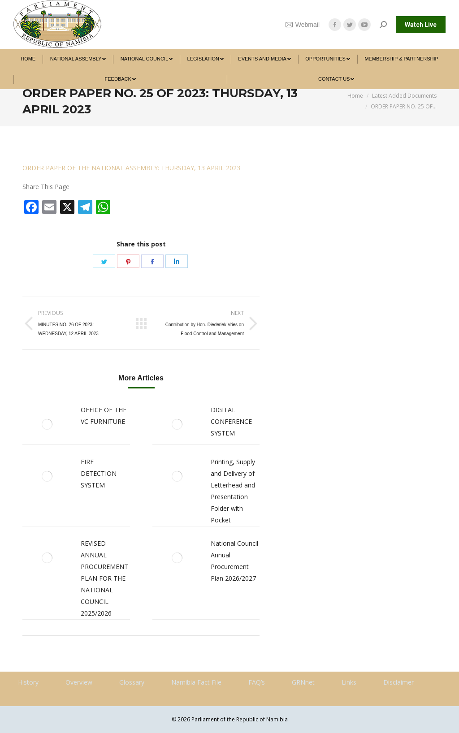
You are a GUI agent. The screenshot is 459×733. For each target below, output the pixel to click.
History (28, 682)
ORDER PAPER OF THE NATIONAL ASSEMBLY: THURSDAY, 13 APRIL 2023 (131, 168)
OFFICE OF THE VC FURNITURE (103, 415)
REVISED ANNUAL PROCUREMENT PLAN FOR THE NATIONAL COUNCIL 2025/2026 (104, 578)
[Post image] (47, 424)
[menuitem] (28, 59)
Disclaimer (398, 682)
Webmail (303, 24)
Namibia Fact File (196, 682)
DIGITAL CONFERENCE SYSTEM (231, 421)
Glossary (131, 682)
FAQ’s (256, 682)
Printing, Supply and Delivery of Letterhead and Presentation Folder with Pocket (233, 490)
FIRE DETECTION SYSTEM (99, 473)
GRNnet (303, 682)
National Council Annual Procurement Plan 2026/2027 (234, 560)
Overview (78, 682)
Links (349, 682)
